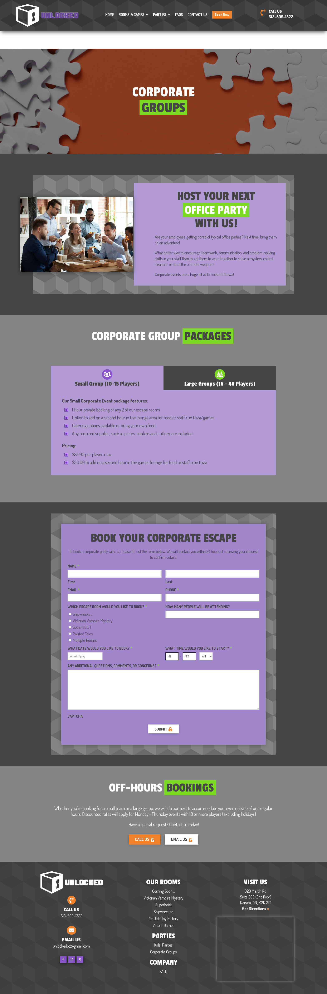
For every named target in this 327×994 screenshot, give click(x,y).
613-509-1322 (281, 16)
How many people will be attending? (197, 588)
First (71, 562)
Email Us (182, 821)
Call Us (144, 821)
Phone (172, 571)
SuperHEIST (82, 608)
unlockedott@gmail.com (71, 927)
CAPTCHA (75, 697)
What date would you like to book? (100, 629)
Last (168, 562)
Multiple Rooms (85, 621)
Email (73, 571)
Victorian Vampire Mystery (92, 601)
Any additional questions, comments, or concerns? (113, 647)
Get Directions (255, 890)
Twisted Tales (83, 615)
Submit (161, 710)
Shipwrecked (82, 595)
